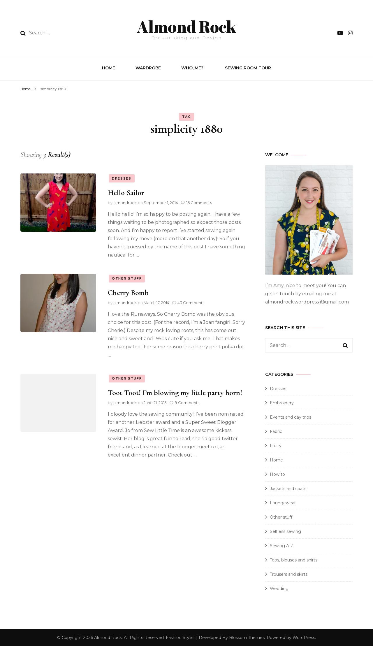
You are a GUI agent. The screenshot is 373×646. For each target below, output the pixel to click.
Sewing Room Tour (248, 67)
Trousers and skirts (288, 573)
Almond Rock (186, 25)
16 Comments (199, 202)
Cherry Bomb (128, 291)
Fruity (275, 445)
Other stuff (127, 278)
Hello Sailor (126, 191)
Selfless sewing (285, 530)
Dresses (121, 178)
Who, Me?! (193, 67)
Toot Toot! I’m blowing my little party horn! (175, 392)
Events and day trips (290, 416)
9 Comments (187, 402)
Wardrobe (148, 67)
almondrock (125, 202)
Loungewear (283, 502)
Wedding (279, 588)
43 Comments (190, 302)
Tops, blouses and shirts (293, 559)
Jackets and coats (288, 488)
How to (277, 473)
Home (108, 67)
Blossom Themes (247, 637)
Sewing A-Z (281, 545)
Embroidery (282, 402)
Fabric (276, 430)
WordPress (304, 637)
